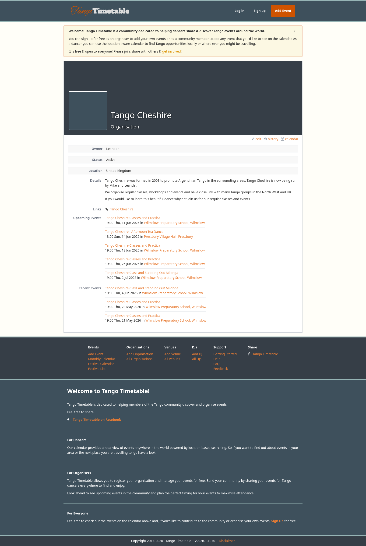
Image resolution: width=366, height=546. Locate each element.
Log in (239, 10)
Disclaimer (227, 541)
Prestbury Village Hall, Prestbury (168, 236)
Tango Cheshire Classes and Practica (132, 218)
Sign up (260, 10)
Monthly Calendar (101, 359)
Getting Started (225, 354)
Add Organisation (139, 354)
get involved (171, 51)
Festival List (97, 368)
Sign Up (277, 521)
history (271, 139)
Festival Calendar (101, 364)
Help (216, 359)
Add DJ (197, 354)
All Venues (172, 359)
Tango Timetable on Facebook (97, 419)
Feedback (220, 368)
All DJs (196, 359)
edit (256, 139)
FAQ (216, 364)
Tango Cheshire (122, 209)
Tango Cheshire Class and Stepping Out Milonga (141, 272)
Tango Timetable (265, 354)
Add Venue (172, 354)
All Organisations (139, 359)
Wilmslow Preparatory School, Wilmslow (174, 222)
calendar (289, 139)
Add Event (283, 10)
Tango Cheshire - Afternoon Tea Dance (134, 231)
